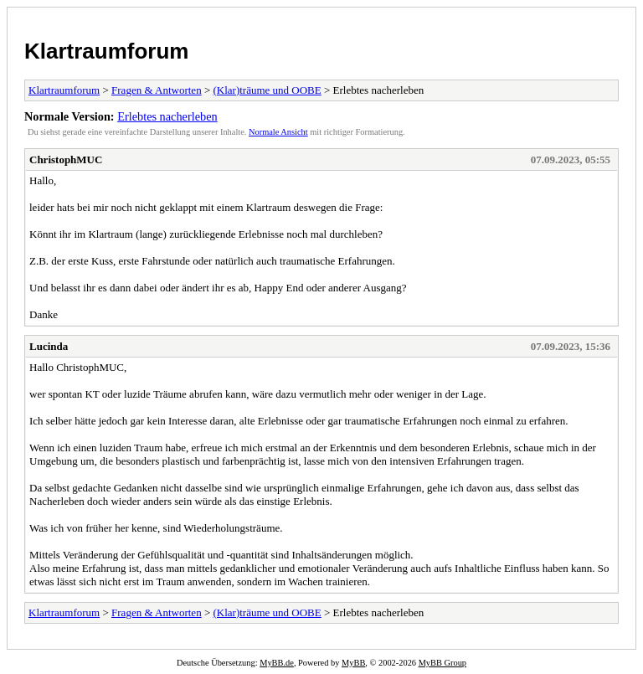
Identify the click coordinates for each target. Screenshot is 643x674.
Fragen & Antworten (156, 90)
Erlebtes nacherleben (167, 116)
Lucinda (48, 346)
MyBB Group (442, 662)
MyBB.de (277, 662)
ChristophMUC (65, 159)
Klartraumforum (106, 51)
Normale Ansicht (278, 131)
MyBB (353, 662)
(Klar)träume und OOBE (267, 90)
